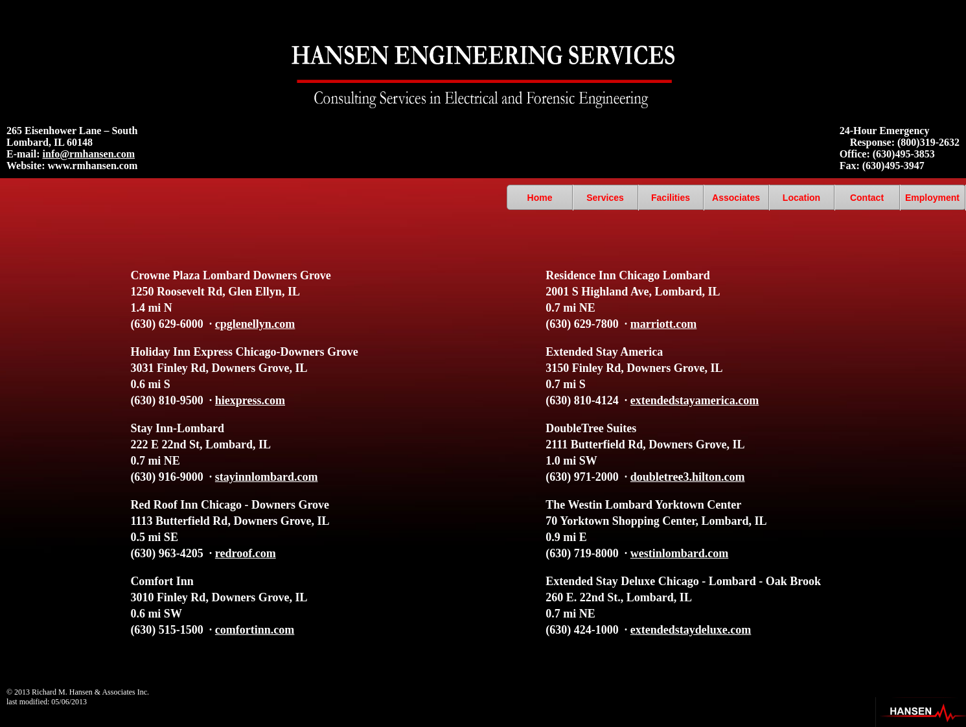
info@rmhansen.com (89, 153)
